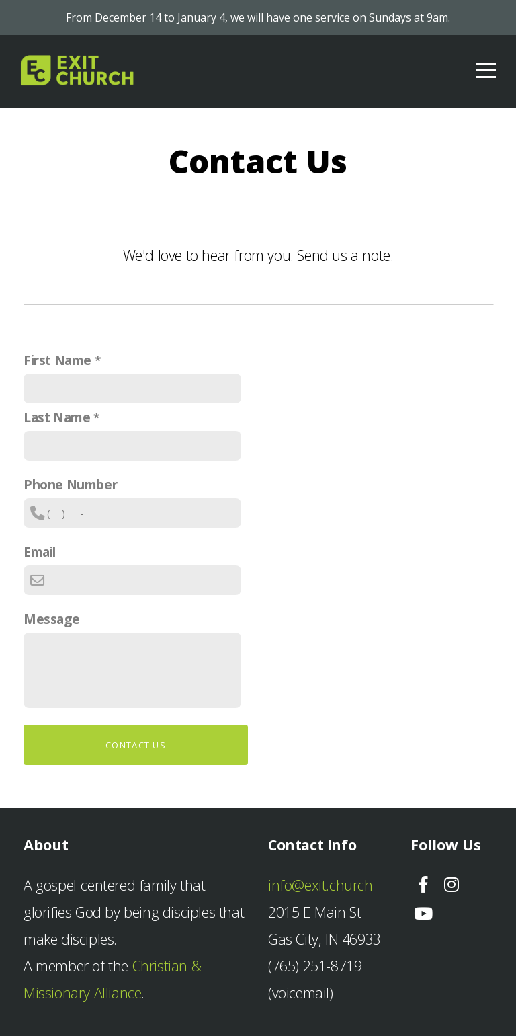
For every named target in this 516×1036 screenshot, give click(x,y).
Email (40, 552)
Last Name (57, 417)
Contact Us (135, 745)
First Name (57, 360)
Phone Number (70, 484)
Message (51, 619)
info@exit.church (320, 885)
